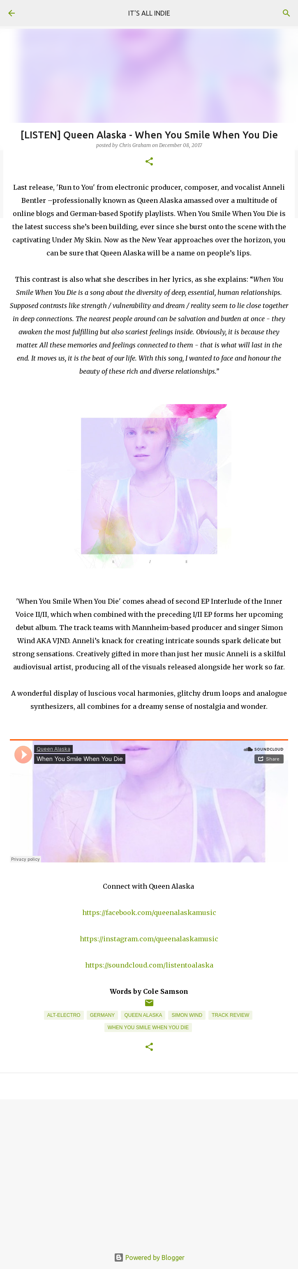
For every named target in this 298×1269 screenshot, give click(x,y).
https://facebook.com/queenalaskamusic (149, 912)
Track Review (230, 1015)
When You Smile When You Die (148, 1027)
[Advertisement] (149, 1169)
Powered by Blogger (149, 1257)
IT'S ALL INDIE (149, 13)
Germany (102, 1015)
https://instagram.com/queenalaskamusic (149, 939)
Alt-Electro (64, 1015)
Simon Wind (186, 1015)
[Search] (286, 13)
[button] (149, 162)
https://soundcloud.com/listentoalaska (149, 965)
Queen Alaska (143, 1015)
